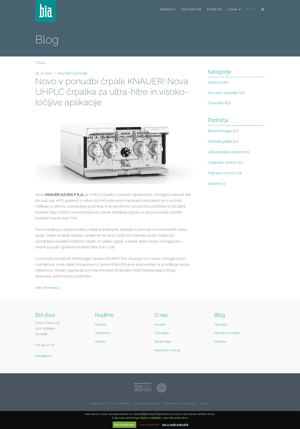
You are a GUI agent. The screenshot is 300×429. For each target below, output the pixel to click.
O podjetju (162, 333)
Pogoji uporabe (119, 403)
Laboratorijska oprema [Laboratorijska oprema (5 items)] (229, 152)
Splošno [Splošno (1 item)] (217, 183)
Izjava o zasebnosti (147, 403)
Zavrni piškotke (150, 424)
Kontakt (160, 324)
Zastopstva (102, 333)
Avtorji (205, 403)
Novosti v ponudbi (72, 73)
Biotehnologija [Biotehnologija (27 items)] (223, 131)
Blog (41, 63)
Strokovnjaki (163, 341)
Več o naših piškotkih (175, 424)
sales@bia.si (43, 356)
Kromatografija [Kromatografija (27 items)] (223, 141)
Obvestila (215, 103)
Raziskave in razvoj (167, 350)
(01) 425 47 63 (44, 345)
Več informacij (47, 287)
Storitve (100, 341)
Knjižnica (215, 82)
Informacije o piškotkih (180, 403)
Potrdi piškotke (124, 424)
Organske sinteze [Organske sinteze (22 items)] (225, 162)
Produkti (100, 324)
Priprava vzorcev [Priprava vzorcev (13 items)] (225, 173)
